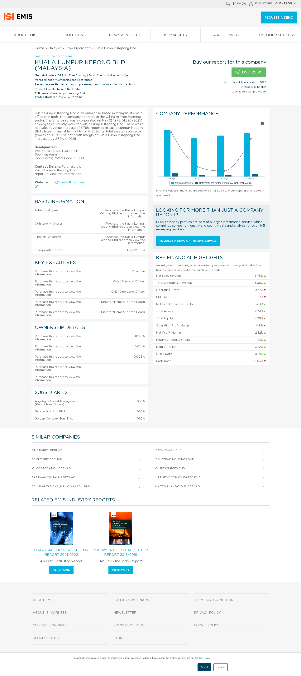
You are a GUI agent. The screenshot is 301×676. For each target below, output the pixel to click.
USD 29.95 (248, 72)
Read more (61, 570)
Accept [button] (204, 667)
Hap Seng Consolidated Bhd (177, 477)
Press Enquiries (128, 625)
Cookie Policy (206, 625)
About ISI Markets (50, 612)
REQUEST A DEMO (279, 17)
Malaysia (54, 48)
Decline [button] (220, 667)
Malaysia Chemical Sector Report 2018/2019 (121, 553)
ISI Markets (175, 35)
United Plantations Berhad (177, 486)
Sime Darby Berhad (46, 450)
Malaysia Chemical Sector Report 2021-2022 (61, 553)
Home (39, 48)
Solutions (75, 35)
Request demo (46, 638)
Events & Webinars (131, 600)
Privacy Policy (207, 612)
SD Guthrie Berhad (46, 459)
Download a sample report (249, 91)
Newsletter (124, 612)
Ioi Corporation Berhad (51, 468)
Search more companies (53, 56)
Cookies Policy (202, 658)
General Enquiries (50, 625)
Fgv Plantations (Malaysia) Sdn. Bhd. (61, 486)
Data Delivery (225, 35)
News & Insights (125, 35)
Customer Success (276, 35)
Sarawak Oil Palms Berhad (53, 477)
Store (118, 638)
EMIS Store (260, 4)
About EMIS (25, 35)
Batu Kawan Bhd (168, 450)
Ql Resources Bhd (170, 468)
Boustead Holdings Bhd (174, 459)
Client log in (285, 3)
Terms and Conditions (215, 600)
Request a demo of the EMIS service (188, 241)
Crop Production (77, 48)
